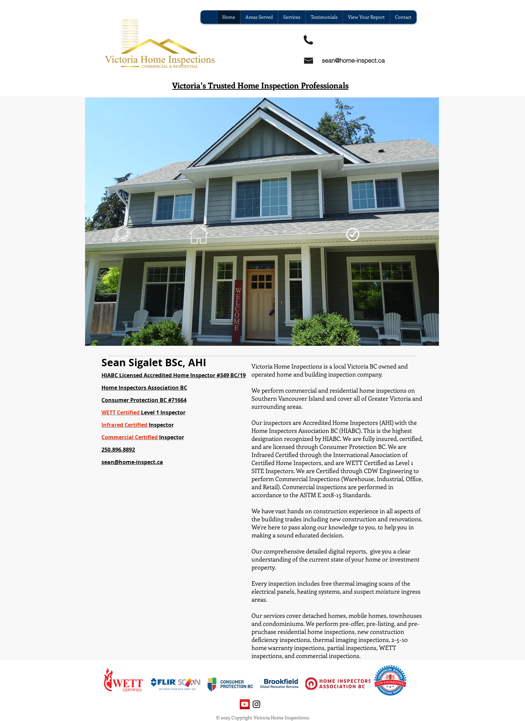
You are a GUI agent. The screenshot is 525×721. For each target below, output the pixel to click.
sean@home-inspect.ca (353, 60)
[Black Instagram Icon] (256, 704)
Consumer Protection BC (134, 400)
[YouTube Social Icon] (245, 704)
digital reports (347, 551)
